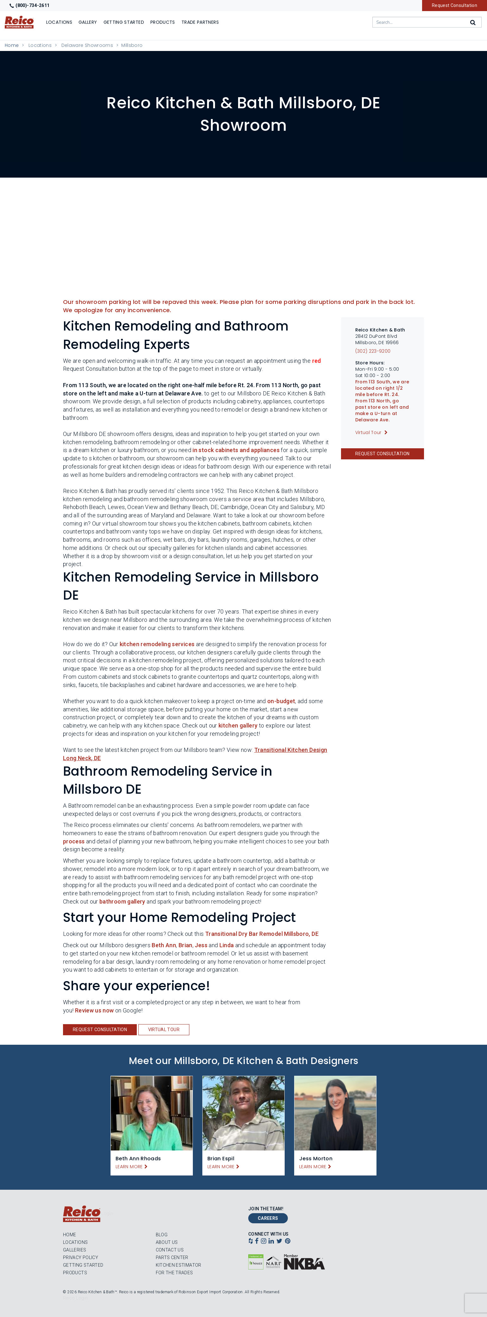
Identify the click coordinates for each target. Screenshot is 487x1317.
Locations (40, 45)
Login (107, 1213)
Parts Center (172, 1257)
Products (75, 1272)
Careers (268, 1218)
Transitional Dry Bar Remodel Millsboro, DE (262, 933)
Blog (162, 1234)
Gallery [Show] (88, 22)
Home (12, 45)
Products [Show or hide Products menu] (162, 22)
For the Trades (174, 1272)
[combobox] (427, 22)
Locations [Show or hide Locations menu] (59, 22)
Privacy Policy (80, 1257)
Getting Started (83, 1265)
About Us (167, 1242)
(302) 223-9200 (373, 351)
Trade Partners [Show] (200, 22)
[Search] (473, 22)
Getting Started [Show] (124, 22)
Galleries (74, 1249)
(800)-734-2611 (29, 5)
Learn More (129, 1166)
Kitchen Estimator (178, 1265)
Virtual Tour (164, 1029)
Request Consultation (454, 5)
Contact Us (170, 1249)
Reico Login (75, 1298)
